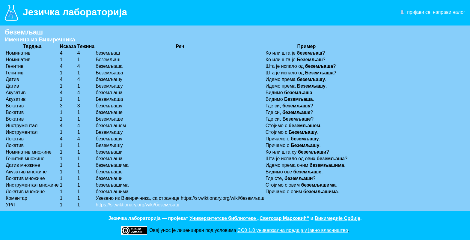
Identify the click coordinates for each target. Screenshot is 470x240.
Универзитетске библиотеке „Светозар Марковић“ (249, 218)
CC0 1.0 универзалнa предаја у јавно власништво (292, 230)
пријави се (418, 12)
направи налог (449, 12)
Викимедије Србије (337, 218)
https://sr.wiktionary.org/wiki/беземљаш (137, 204)
